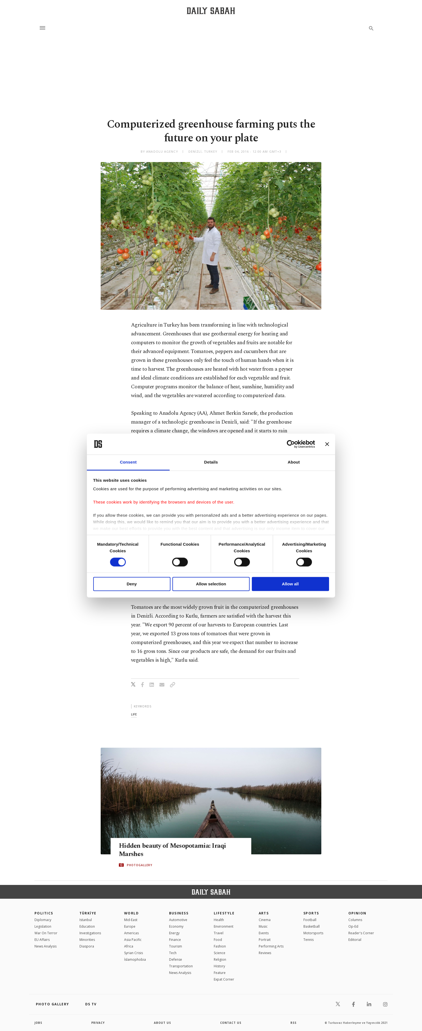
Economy (176, 926)
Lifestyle (224, 913)
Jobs (38, 1023)
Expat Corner (224, 979)
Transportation (181, 966)
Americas (131, 933)
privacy (98, 1023)
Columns (355, 919)
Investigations (90, 933)
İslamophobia (135, 959)
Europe (129, 926)
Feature (220, 972)
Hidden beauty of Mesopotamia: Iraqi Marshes (175, 850)
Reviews (265, 953)
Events (264, 933)
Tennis (308, 939)
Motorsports (313, 933)
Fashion (220, 946)
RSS (293, 1023)
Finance (175, 939)
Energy (174, 933)
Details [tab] (211, 462)
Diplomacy (42, 919)
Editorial (354, 939)
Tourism (175, 946)
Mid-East (130, 919)
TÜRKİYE (88, 913)
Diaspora (86, 946)
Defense (175, 959)
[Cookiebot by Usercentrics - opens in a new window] (291, 444)
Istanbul (85, 919)
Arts (264, 913)
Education (87, 926)
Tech (173, 953)
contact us (231, 1023)
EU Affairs (42, 939)
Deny (132, 584)
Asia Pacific (132, 939)
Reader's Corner (361, 933)
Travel (218, 933)
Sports (311, 913)
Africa (128, 946)
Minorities (87, 939)
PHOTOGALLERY (139, 865)
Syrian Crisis (133, 953)
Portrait (265, 939)
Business (179, 913)
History (219, 966)
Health (219, 919)
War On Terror (45, 933)
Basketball (311, 926)
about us (162, 1023)
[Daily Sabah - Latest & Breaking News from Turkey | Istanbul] (211, 10)
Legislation (42, 926)
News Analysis (45, 946)
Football (309, 919)
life (134, 714)
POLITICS (43, 913)
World (131, 913)
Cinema (265, 919)
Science (219, 953)
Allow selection (211, 584)
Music (263, 926)
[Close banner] (327, 444)
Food (218, 939)
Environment (223, 926)
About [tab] (294, 462)
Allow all (290, 584)
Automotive (178, 919)
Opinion (357, 913)
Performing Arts (271, 946)
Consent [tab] (128, 462)
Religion (220, 959)
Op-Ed (353, 926)
